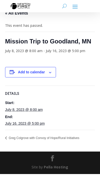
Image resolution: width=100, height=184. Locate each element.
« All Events (16, 13)
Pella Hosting (56, 167)
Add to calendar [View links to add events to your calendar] (31, 72)
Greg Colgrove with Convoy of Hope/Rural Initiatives (43, 138)
